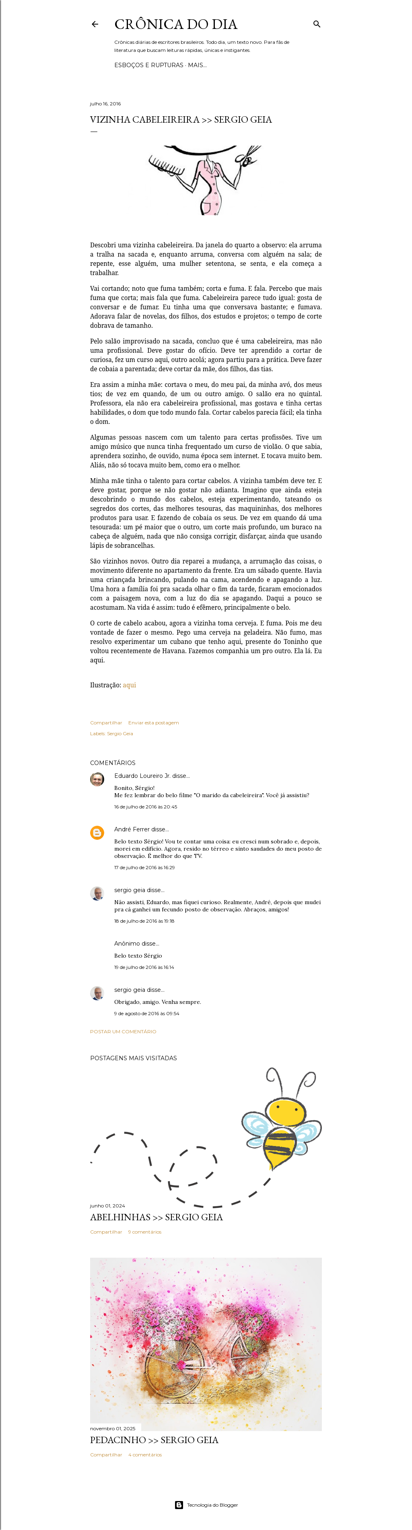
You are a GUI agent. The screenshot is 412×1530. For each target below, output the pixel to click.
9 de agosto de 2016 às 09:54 (146, 1013)
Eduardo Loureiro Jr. (142, 775)
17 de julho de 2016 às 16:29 (144, 867)
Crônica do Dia (176, 23)
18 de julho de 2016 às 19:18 (144, 921)
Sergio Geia (120, 733)
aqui (129, 685)
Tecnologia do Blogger (206, 1505)
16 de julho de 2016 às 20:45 (145, 807)
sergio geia (129, 890)
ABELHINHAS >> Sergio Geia (156, 1217)
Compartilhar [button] (106, 723)
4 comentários (145, 1455)
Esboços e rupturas (148, 65)
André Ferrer (132, 829)
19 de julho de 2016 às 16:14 (144, 967)
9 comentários (144, 1232)
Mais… (197, 65)
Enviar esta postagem (153, 723)
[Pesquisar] (317, 22)
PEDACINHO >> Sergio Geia (154, 1439)
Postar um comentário (123, 1031)
